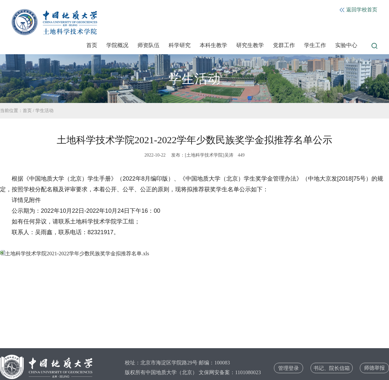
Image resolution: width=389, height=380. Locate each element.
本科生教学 (213, 45)
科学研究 (180, 45)
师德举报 (374, 368)
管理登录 (288, 368)
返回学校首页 (358, 9)
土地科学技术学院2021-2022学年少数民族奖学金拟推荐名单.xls (74, 253)
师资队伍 (148, 45)
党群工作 (284, 45)
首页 (91, 45)
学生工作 (315, 45)
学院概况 (117, 45)
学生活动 (44, 110)
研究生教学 (250, 45)
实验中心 (346, 45)
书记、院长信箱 (331, 368)
